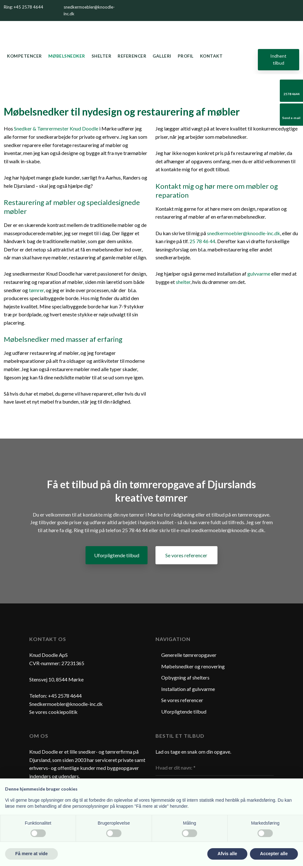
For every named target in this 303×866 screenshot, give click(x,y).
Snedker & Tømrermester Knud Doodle (56, 128)
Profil (186, 56)
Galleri (162, 56)
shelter (183, 282)
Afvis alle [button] (227, 853)
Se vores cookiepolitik (53, 712)
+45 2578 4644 (65, 696)
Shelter (102, 56)
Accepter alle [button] (274, 853)
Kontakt (211, 56)
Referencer (132, 56)
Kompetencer (24, 56)
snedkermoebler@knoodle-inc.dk (243, 233)
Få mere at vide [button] (31, 853)
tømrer (36, 290)
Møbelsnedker (66, 56)
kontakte (93, 514)
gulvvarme (258, 274)
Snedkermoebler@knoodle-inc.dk (66, 704)
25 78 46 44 (202, 241)
